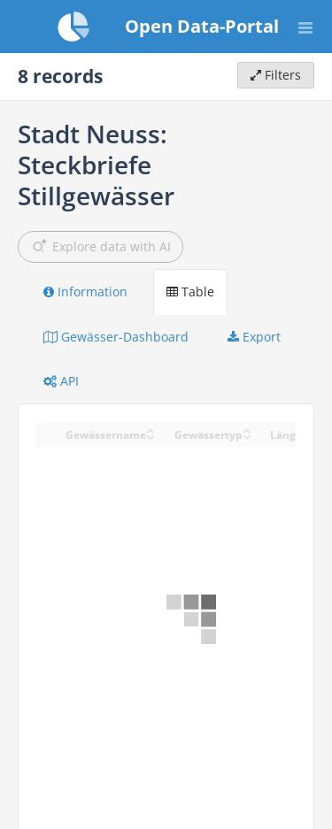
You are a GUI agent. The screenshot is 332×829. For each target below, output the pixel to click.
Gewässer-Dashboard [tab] (116, 336)
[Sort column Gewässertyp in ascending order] (247, 429)
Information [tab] (85, 291)
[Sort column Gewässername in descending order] (150, 436)
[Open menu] (305, 26)
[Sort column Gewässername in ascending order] (150, 429)
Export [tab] (254, 336)
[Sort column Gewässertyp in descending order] (247, 436)
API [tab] (61, 380)
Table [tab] (190, 291)
